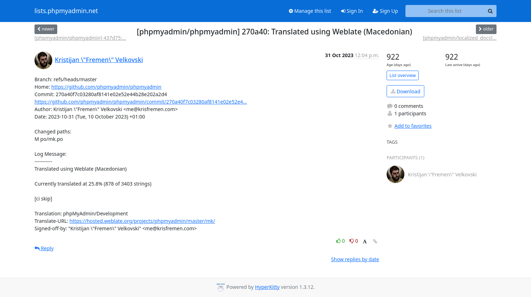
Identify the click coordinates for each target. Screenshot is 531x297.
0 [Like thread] (341, 240)
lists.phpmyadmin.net (66, 11)
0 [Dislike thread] (354, 240)
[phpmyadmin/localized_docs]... (460, 37)
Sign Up (385, 10)
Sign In (352, 10)
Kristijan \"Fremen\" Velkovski (99, 59)
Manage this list (310, 10)
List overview (402, 75)
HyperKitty (267, 287)
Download (405, 91)
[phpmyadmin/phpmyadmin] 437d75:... (80, 37)
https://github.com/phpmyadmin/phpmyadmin (106, 86)
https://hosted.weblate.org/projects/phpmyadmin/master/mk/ (142, 221)
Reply (44, 248)
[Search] (490, 11)
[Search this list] (444, 11)
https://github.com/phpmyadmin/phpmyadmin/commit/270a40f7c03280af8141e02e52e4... (140, 101)
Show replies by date (355, 259)
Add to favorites (409, 125)
